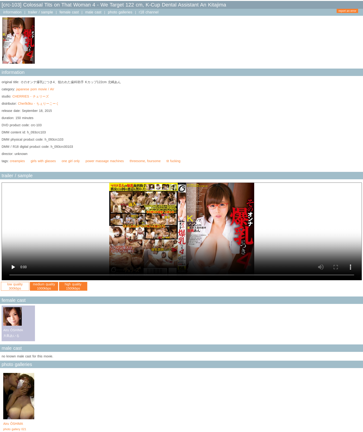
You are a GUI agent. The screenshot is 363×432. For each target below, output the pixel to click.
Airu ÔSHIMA (18, 427)
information (12, 12)
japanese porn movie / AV (35, 89)
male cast (93, 12)
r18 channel (149, 12)
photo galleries (120, 12)
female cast (69, 12)
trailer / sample (40, 12)
